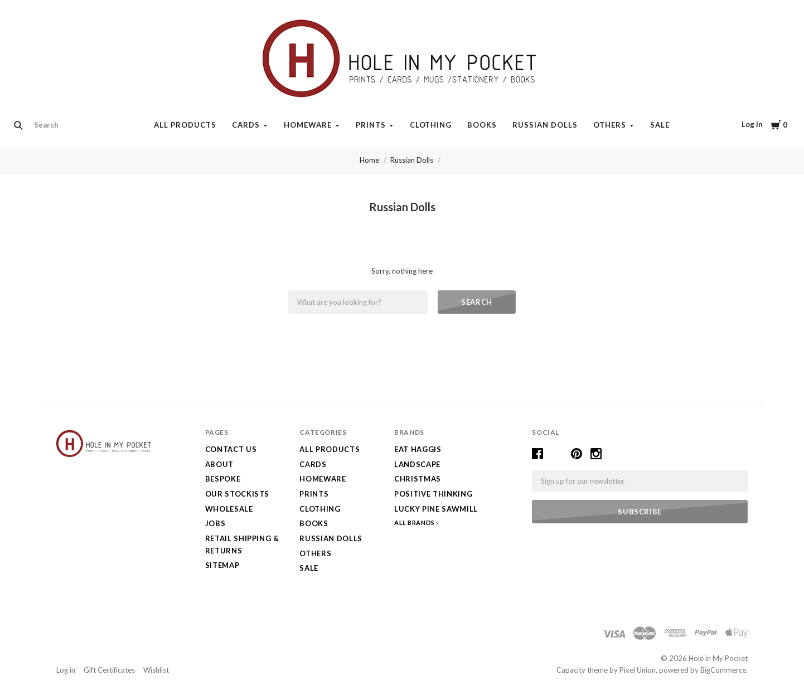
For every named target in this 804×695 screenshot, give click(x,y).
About (219, 464)
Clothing (431, 124)
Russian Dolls (545, 124)
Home (369, 159)
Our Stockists (237, 493)
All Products (185, 124)
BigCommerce (723, 669)
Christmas (417, 478)
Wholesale (229, 508)
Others (609, 124)
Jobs (215, 523)
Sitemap (222, 565)
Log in (752, 124)
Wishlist (156, 669)
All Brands (414, 522)
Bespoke (223, 478)
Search (476, 302)
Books (482, 124)
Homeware (308, 124)
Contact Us (231, 449)
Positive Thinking (433, 493)
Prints (371, 124)
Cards (246, 124)
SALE (660, 124)
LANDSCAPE (417, 464)
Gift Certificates (109, 669)
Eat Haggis (418, 449)
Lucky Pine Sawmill (436, 508)
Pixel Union (637, 669)
